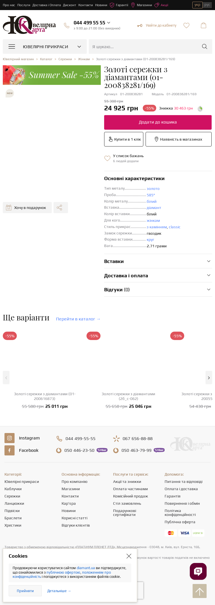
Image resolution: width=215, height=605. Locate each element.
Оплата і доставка (181, 489)
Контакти (85, 5)
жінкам (153, 220)
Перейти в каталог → (78, 319)
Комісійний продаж (130, 496)
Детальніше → (59, 591)
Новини (101, 5)
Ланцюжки (14, 503)
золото (153, 188)
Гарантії (118, 5)
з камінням (157, 227)
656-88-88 (138, 438)
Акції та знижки (127, 481)
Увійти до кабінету (156, 25)
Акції (161, 5)
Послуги (23, 5)
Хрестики (12, 525)
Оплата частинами (130, 489)
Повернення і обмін (182, 503)
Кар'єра (69, 503)
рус (207, 5)
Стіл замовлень (127, 503)
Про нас (9, 5)
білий (151, 201)
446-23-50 (79, 450)
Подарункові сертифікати (124, 512)
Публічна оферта (180, 522)
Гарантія (173, 496)
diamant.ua (86, 568)
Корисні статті (74, 518)
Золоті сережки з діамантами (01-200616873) (45, 396)
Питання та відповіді (183, 481)
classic (175, 227)
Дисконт (69, 5)
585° (151, 195)
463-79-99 (136, 450)
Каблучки (13, 489)
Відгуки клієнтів (76, 525)
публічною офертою (63, 572)
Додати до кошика (158, 122)
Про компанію (74, 481)
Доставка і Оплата (46, 5)
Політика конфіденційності (180, 512)
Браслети (13, 518)
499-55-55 (80, 438)
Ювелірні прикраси (21, 481)
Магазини (141, 5)
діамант (154, 207)
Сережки (12, 496)
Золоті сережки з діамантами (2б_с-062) (128, 396)
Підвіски (12, 511)
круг (150, 239)
